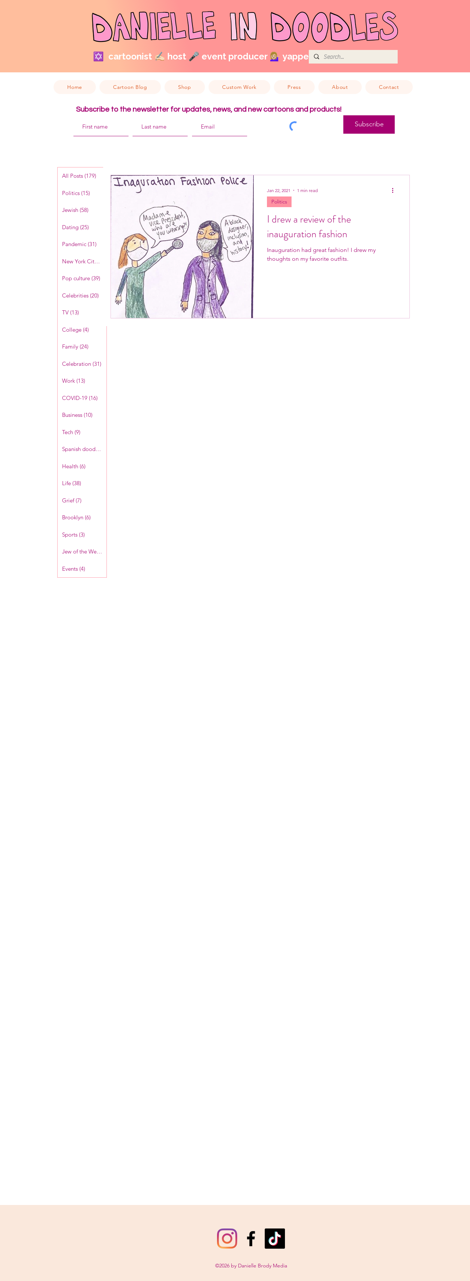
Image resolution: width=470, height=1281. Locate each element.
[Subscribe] (369, 124)
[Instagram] (227, 1238)
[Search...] (352, 57)
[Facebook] (251, 1238)
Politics (279, 201)
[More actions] (395, 190)
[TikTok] (275, 1238)
